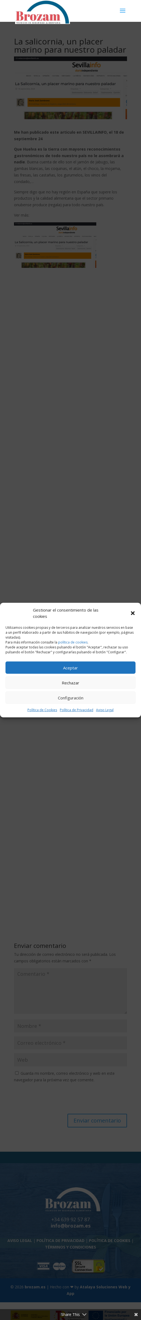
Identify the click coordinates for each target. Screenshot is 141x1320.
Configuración (70, 697)
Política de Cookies (42, 710)
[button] (133, 613)
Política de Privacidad (76, 710)
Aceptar (70, 667)
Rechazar (70, 682)
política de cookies (73, 642)
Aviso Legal (105, 710)
